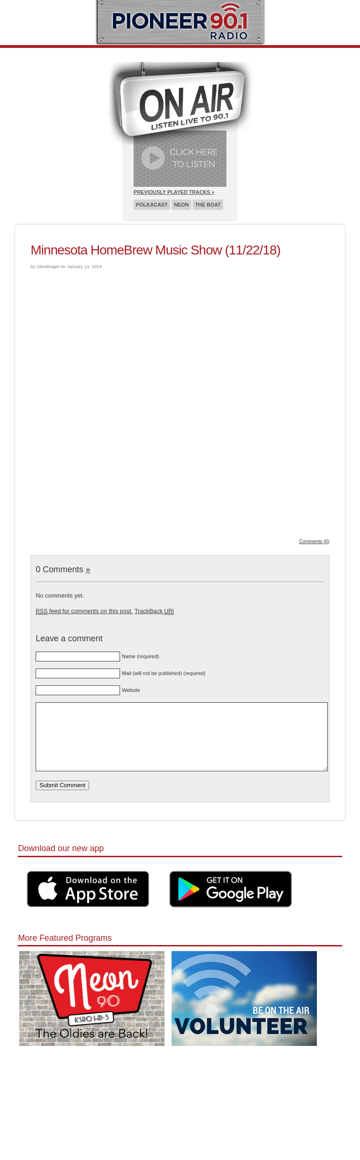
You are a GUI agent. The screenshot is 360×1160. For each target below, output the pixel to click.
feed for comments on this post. (84, 611)
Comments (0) (314, 541)
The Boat (208, 204)
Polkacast (152, 204)
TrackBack (154, 611)
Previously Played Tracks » (174, 192)
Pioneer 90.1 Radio (180, 22)
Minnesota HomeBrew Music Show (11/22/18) (155, 250)
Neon (181, 204)
